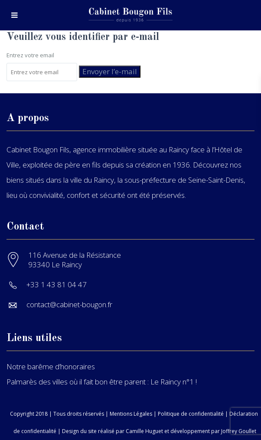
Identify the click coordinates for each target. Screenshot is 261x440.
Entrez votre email (30, 55)
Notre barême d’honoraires (51, 366)
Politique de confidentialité (191, 413)
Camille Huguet (144, 431)
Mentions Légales (131, 413)
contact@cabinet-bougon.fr (69, 304)
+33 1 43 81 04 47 (56, 284)
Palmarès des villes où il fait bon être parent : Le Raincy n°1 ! (102, 382)
